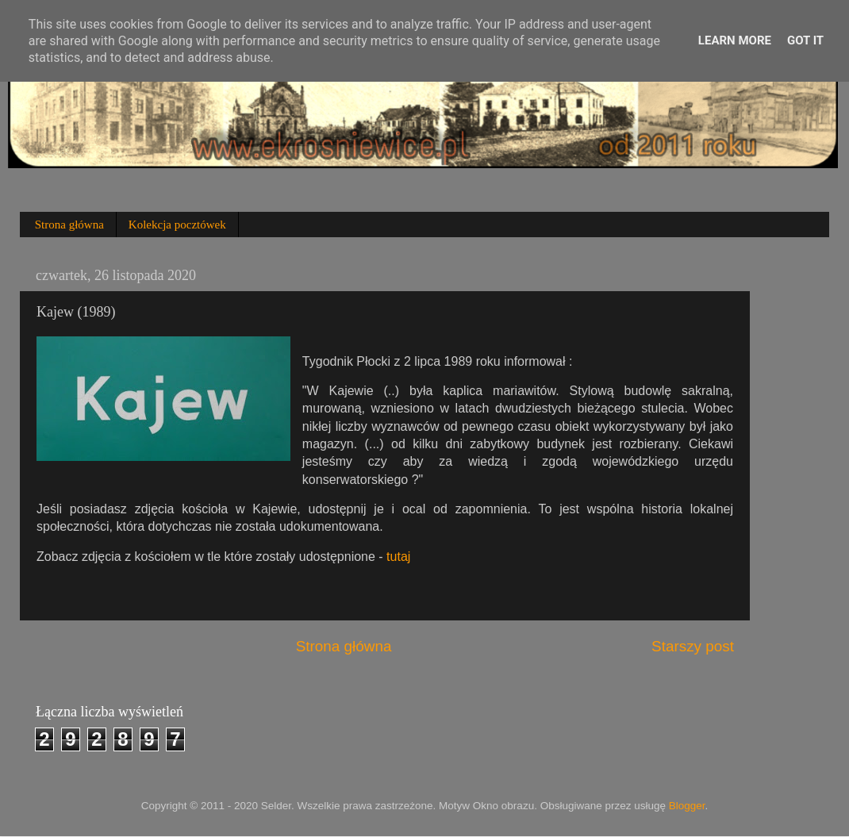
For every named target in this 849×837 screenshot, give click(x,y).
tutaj (398, 556)
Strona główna (69, 224)
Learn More (734, 40)
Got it (805, 40)
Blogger (687, 806)
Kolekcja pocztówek (177, 224)
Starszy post (692, 646)
